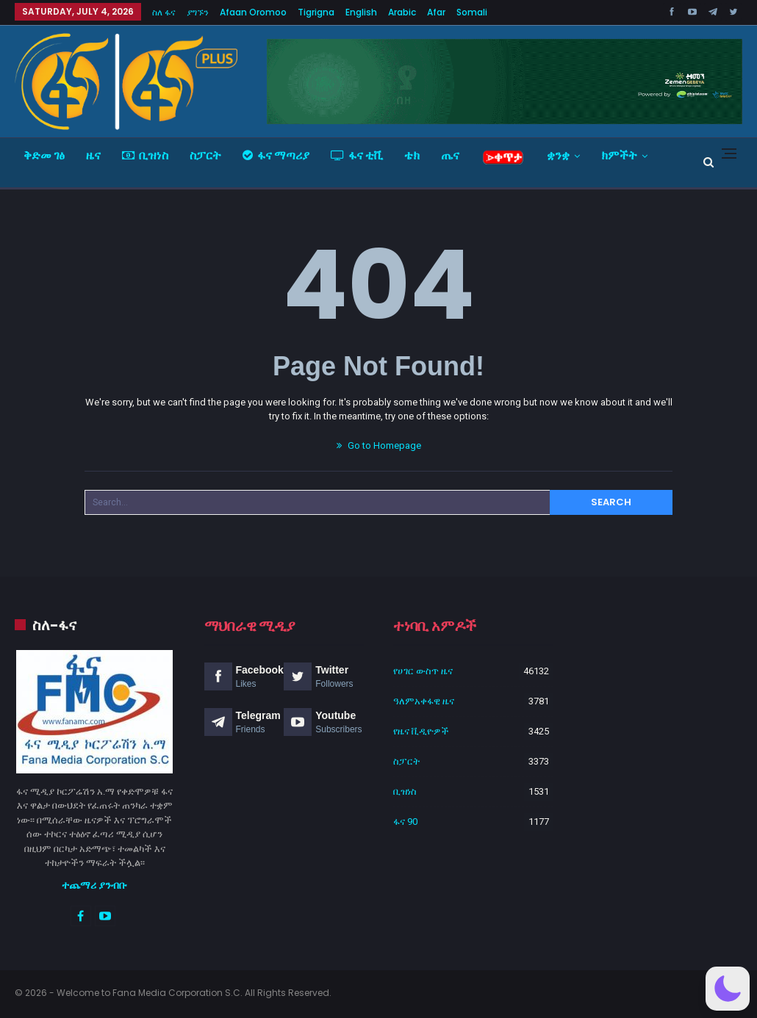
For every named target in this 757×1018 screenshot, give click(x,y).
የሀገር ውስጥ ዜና (423, 670)
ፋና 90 (405, 821)
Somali (471, 12)
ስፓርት (205, 155)
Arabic (402, 12)
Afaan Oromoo (253, 12)
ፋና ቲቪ (357, 155)
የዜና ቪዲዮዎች (421, 731)
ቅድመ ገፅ (44, 155)
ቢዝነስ (145, 155)
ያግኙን (198, 12)
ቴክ (412, 155)
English (361, 12)
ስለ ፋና (164, 12)
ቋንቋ (558, 155)
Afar (436, 12)
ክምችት (619, 155)
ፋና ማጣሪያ (276, 155)
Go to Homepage (379, 445)
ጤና (450, 155)
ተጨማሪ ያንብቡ (94, 885)
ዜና (93, 155)
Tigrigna (316, 12)
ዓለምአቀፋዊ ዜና (423, 701)
